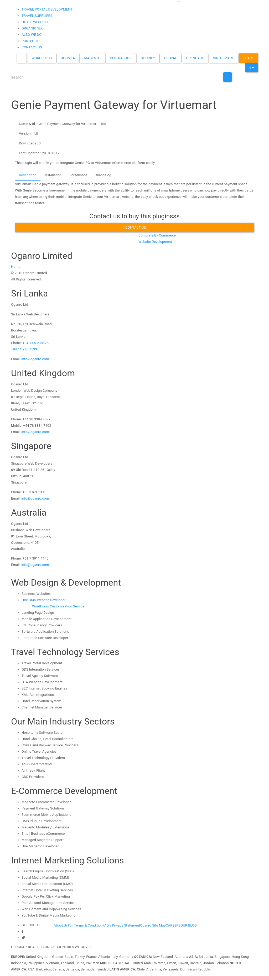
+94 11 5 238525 (36, 343)
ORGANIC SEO (33, 28)
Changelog (103, 175)
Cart (248, 58)
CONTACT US (32, 47)
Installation (52, 175)
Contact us (134, 227)
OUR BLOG (188, 925)
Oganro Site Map (153, 925)
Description (28, 175)
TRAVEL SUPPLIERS (37, 16)
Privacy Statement (126, 925)
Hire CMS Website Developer (44, 600)
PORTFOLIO (31, 41)
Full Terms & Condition (85, 925)
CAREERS (173, 925)
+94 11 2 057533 (24, 349)
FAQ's (106, 925)
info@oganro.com (35, 359)
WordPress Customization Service (58, 606)
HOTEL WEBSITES (35, 22)
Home (15, 267)
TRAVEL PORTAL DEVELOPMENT (47, 9)
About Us (61, 925)
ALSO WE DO (32, 35)
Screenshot (78, 175)
